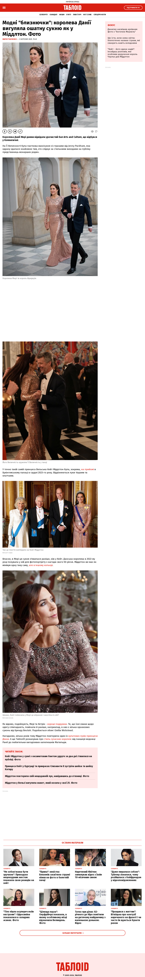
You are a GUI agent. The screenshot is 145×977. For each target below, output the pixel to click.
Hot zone (87, 15)
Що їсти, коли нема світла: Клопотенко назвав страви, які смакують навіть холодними (124, 40)
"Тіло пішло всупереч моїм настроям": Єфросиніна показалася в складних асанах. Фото (18, 915)
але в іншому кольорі (41, 565)
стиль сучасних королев (57, 739)
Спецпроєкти (100, 15)
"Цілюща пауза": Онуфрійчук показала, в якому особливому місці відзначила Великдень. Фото (53, 917)
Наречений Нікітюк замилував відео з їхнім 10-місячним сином (88, 874)
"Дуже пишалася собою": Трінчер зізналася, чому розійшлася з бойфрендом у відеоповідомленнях (126, 876)
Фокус (111, 25)
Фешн (61, 15)
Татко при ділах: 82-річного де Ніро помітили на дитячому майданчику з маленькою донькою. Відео (90, 917)
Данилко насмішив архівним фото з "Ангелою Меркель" (122, 30)
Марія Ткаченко (9, 39)
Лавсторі (77, 15)
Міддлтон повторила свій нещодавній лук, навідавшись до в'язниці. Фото (47, 776)
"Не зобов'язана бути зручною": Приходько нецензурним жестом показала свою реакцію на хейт (18, 877)
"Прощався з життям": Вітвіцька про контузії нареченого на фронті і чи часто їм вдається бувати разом (126, 917)
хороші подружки (57, 724)
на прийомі (87, 469)
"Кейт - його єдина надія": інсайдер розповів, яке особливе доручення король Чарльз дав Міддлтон (122, 53)
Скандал (53, 15)
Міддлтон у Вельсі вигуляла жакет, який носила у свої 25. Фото (41, 782)
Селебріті (43, 15)
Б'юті (68, 15)
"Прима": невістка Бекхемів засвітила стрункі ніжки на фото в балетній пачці (54, 876)
